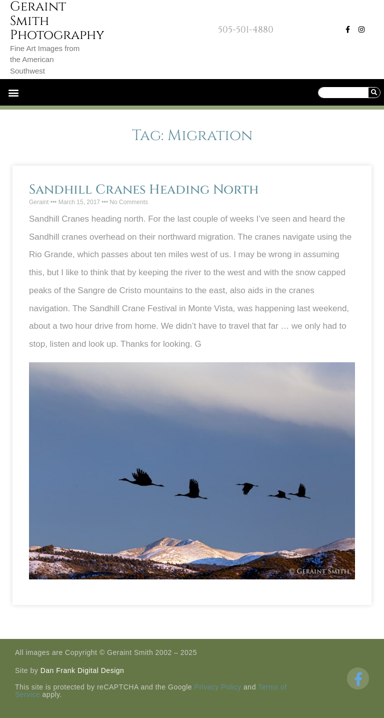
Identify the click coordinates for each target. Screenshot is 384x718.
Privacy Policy (218, 687)
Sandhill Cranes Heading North (143, 190)
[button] (13, 92)
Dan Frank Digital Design (82, 670)
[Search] (374, 93)
